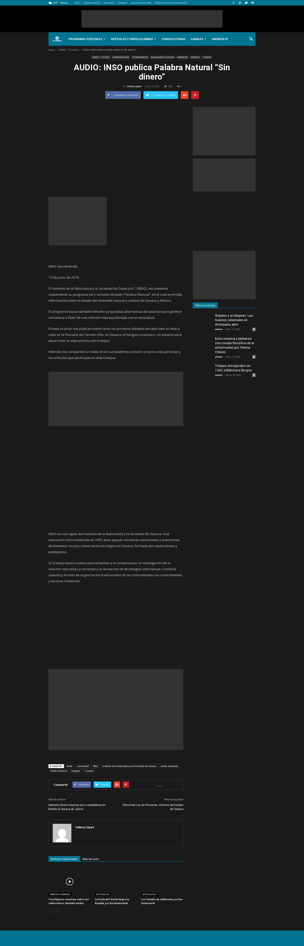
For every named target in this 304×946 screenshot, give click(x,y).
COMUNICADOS (140, 57)
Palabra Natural (58, 770)
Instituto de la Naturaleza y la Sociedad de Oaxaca (129, 766)
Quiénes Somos (92, 2)
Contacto (122, 2)
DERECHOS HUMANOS (60, 894)
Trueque (89, 770)
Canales (198, 39)
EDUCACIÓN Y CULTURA (162, 57)
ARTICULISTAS (103, 894)
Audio (69, 766)
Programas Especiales (87, 39)
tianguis (75, 770)
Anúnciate (109, 2)
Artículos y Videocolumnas (133, 39)
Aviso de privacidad (141, 2)
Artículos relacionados (64, 859)
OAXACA (207, 57)
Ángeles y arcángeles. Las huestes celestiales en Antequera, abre (234, 320)
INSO (95, 766)
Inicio (77, 2)
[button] (251, 39)
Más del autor (91, 859)
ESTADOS (195, 57)
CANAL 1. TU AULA (100, 57)
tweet (159, 786)
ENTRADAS (182, 57)
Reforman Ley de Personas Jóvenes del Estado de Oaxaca (153, 807)
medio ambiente (169, 766)
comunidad (83, 766)
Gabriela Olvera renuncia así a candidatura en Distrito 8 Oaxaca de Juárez (76, 807)
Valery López (134, 86)
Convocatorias (173, 39)
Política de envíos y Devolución (171, 2)
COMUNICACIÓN (121, 57)
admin (219, 329)
